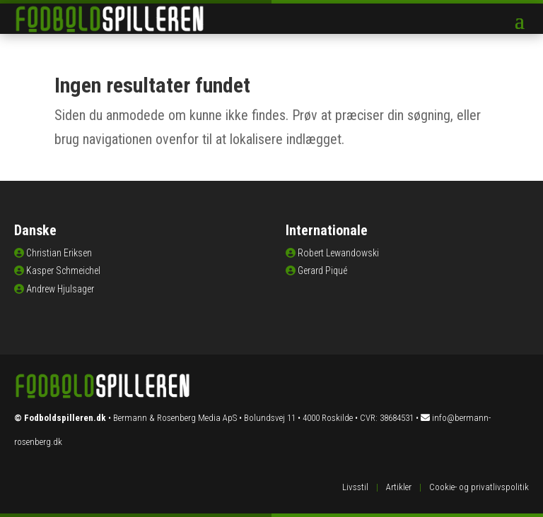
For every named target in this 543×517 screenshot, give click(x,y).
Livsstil (355, 487)
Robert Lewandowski (338, 252)
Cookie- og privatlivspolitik (479, 487)
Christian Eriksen (59, 252)
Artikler (398, 487)
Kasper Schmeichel (63, 270)
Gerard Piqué (322, 270)
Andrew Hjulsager (60, 289)
